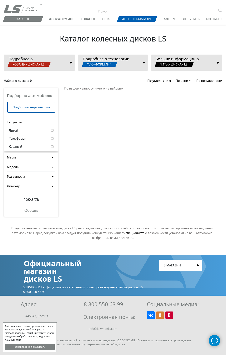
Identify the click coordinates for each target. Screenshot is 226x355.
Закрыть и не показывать (29, 346)
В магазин (172, 265)
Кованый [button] (15, 146)
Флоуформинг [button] (19, 138)
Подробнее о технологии (105, 61)
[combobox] (31, 157)
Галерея (168, 19)
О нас (107, 19)
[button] (159, 80)
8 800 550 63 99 (103, 304)
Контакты (214, 19)
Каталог (23, 19)
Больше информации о (177, 61)
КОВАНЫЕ (88, 19)
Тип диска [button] (14, 122)
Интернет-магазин (137, 19)
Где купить (190, 19)
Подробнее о (29, 61)
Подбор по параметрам (31, 107)
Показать (31, 199)
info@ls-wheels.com (103, 329)
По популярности (209, 81)
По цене (184, 81)
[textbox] (31, 159)
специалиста (134, 233)
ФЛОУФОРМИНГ (61, 19)
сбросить (31, 210)
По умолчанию (159, 81)
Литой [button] (13, 130)
